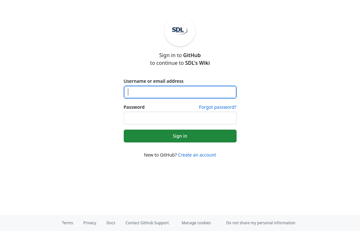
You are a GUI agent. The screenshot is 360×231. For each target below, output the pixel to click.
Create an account (197, 155)
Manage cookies (196, 223)
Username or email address (154, 81)
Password (134, 107)
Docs (110, 223)
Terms (67, 223)
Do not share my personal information (261, 223)
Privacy (89, 223)
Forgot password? (218, 107)
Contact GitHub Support (147, 223)
